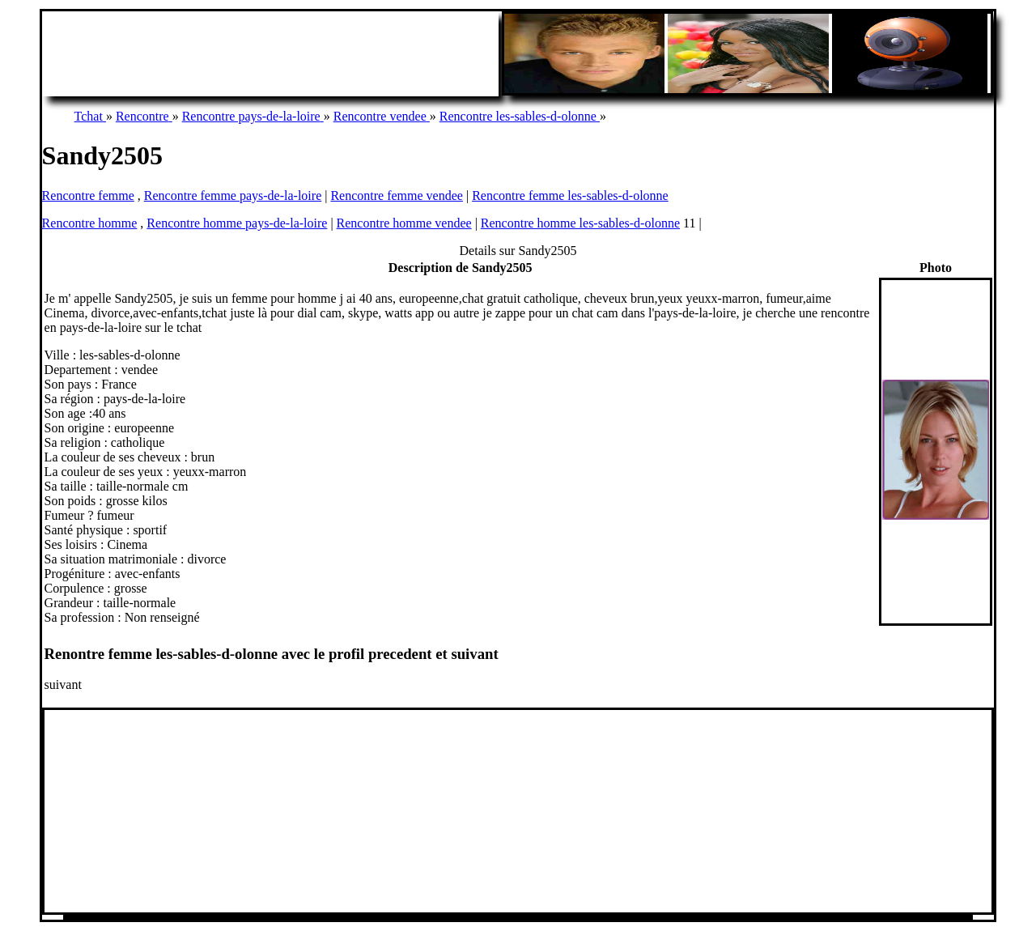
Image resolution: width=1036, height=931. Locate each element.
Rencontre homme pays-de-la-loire (236, 223)
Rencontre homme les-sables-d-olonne (580, 223)
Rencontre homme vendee (404, 223)
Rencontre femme (88, 195)
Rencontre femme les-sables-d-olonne (570, 195)
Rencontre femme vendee (396, 195)
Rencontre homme (90, 223)
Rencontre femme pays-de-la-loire (232, 195)
